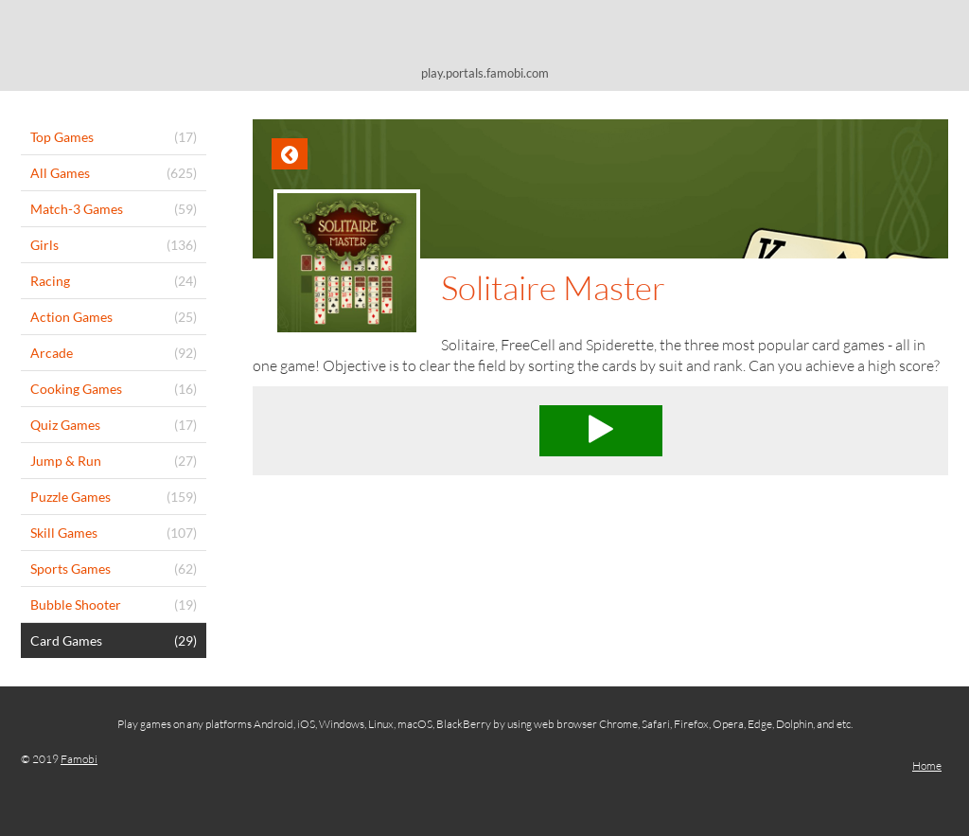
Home (927, 765)
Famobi (79, 759)
